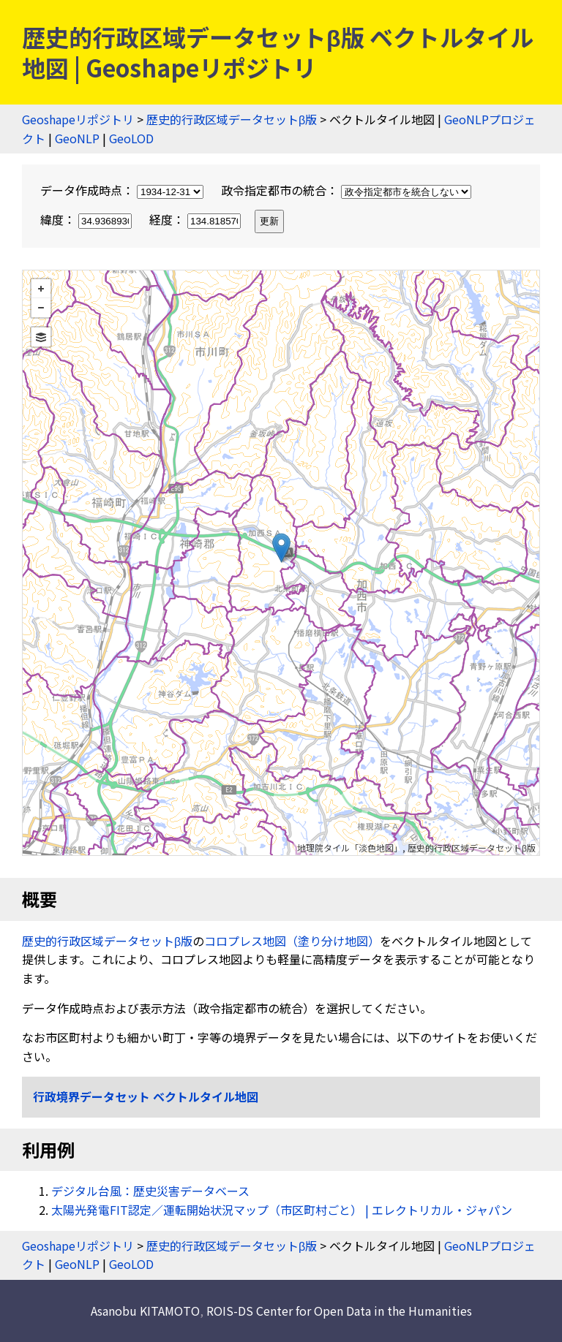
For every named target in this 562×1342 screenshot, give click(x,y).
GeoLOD (131, 138)
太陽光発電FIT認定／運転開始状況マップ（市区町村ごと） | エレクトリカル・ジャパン (281, 1209)
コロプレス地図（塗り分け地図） (292, 940)
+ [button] (40, 288)
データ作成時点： (123, 190)
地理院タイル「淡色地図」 (349, 847)
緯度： (87, 219)
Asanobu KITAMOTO (145, 1310)
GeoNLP (77, 138)
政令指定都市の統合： (346, 190)
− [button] (40, 307)
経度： (196, 219)
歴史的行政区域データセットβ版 (231, 119)
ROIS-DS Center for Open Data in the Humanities (339, 1310)
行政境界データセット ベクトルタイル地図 (145, 1096)
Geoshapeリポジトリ (78, 119)
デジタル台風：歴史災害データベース (150, 1190)
